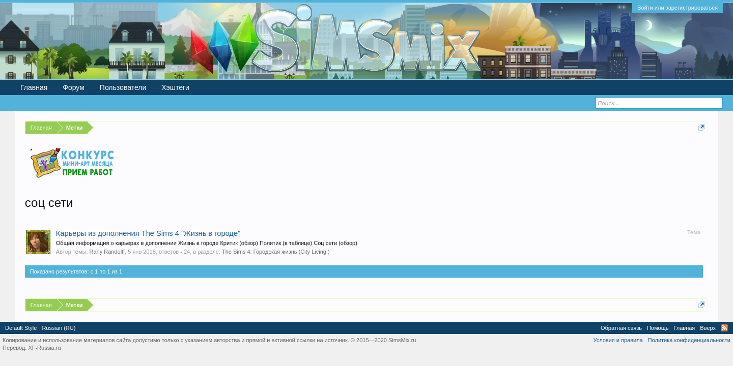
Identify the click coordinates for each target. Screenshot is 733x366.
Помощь (658, 328)
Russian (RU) (58, 328)
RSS (724, 327)
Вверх (708, 328)
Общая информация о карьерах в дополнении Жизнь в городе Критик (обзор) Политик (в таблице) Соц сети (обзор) (206, 243)
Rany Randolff (107, 252)
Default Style (21, 328)
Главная (33, 87)
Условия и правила (617, 340)
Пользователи (123, 87)
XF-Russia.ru (44, 348)
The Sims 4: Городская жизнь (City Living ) (276, 252)
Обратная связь (621, 328)
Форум (73, 87)
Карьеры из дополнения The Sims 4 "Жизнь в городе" (148, 233)
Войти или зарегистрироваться (677, 8)
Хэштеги (175, 87)
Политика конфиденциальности (689, 340)
